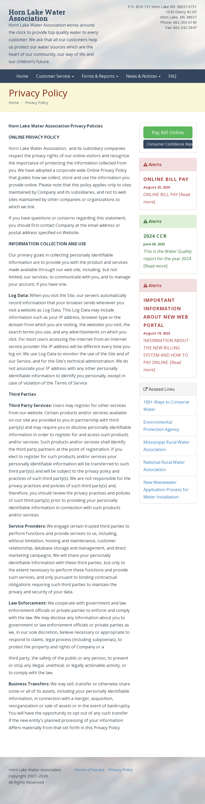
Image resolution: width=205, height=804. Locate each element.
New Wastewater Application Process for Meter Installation (166, 489)
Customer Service (55, 76)
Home (22, 76)
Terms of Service (89, 769)
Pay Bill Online (168, 132)
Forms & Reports (100, 76)
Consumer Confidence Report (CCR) (169, 144)
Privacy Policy (36, 102)
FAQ (172, 76)
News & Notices (143, 76)
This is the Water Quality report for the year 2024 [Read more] (167, 250)
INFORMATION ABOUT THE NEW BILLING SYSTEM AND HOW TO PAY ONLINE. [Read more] (167, 334)
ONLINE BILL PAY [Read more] (167, 190)
